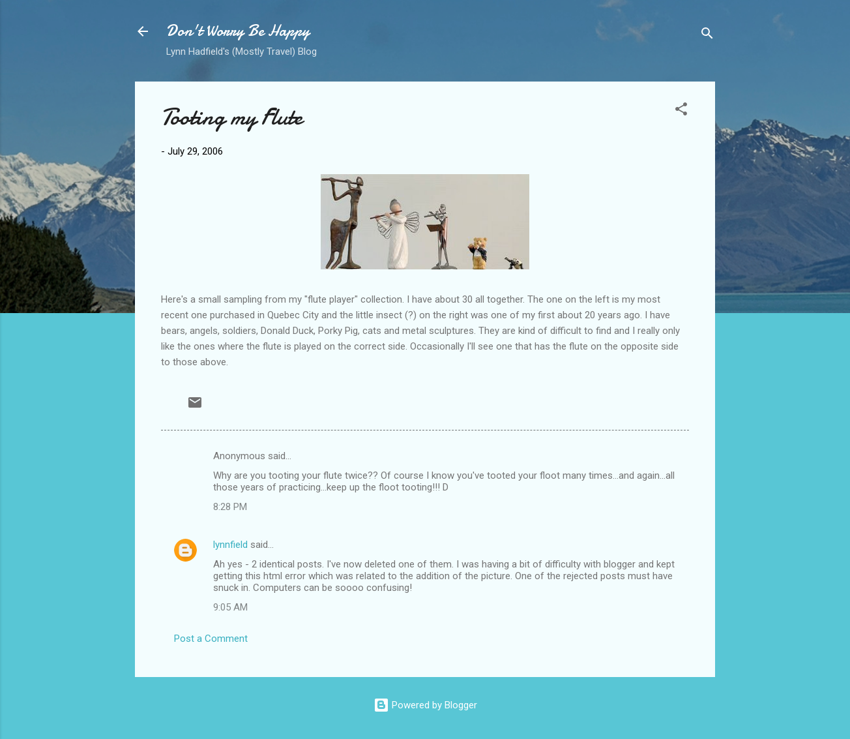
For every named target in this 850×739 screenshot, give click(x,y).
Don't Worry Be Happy (238, 31)
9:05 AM (230, 607)
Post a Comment (211, 638)
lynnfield (230, 544)
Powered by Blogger (425, 705)
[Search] (707, 35)
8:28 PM (230, 507)
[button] (681, 111)
